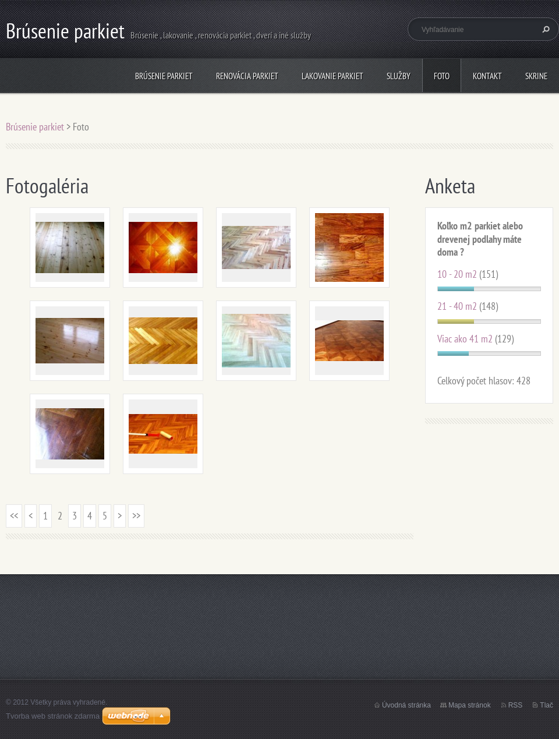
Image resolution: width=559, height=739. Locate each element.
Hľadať (544, 29)
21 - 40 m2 (457, 306)
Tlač (546, 705)
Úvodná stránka (406, 705)
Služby (399, 76)
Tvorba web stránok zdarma (53, 716)
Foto (442, 76)
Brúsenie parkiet (164, 76)
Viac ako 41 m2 (465, 338)
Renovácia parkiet (247, 76)
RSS (515, 705)
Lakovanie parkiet (332, 76)
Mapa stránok (469, 705)
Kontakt (487, 76)
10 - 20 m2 (457, 274)
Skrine (536, 76)
